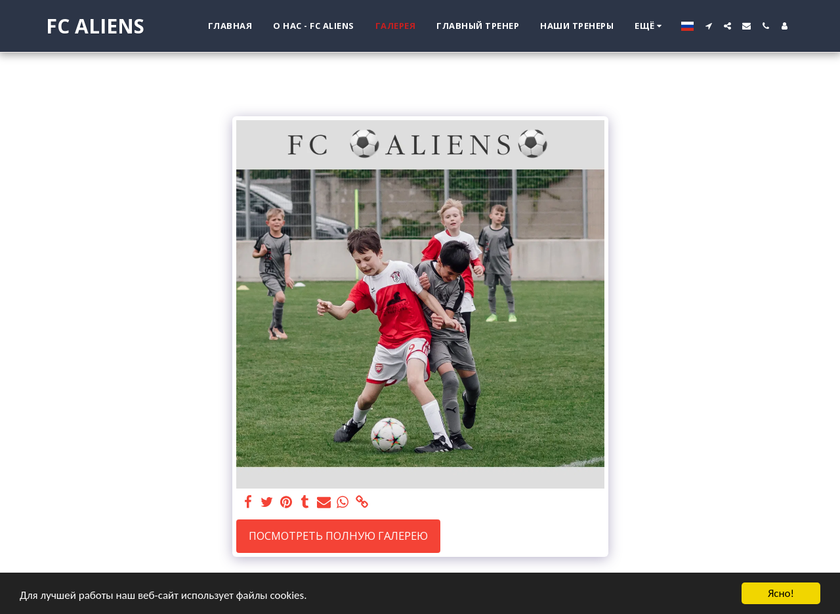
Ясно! (781, 593)
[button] (708, 26)
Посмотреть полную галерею (338, 535)
